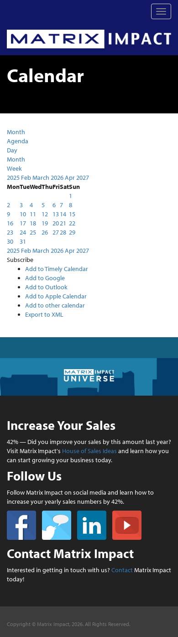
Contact (122, 570)
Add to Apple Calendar (56, 296)
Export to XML (44, 314)
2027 (82, 177)
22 (72, 223)
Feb (26, 177)
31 (23, 241)
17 (23, 223)
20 (55, 223)
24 (23, 232)
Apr (70, 177)
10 (23, 214)
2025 (14, 177)
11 (33, 214)
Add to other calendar (55, 305)
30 (10, 241)
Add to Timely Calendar (56, 269)
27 (55, 232)
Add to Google (45, 278)
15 (72, 214)
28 (63, 232)
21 (63, 223)
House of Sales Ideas (89, 451)
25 (33, 232)
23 (10, 232)
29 (72, 232)
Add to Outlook (46, 287)
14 (63, 214)
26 (45, 232)
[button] (20, 260)
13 (55, 214)
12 (45, 214)
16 (10, 223)
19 (45, 223)
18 (33, 223)
